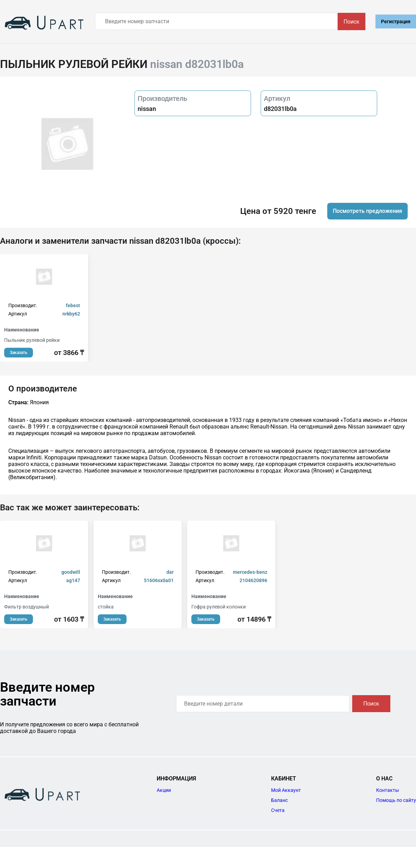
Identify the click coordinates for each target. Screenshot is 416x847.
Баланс (279, 800)
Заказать (18, 352)
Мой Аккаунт (286, 790)
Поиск (351, 21)
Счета (278, 810)
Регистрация (395, 21)
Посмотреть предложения (367, 211)
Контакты (387, 790)
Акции (164, 790)
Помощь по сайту (396, 800)
